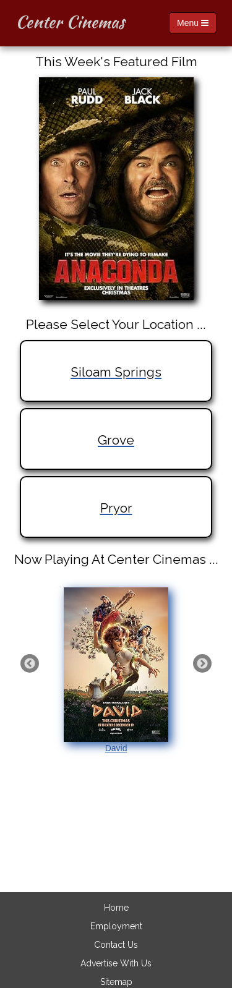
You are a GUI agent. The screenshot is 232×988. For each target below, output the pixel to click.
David (116, 670)
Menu (192, 23)
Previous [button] (29, 663)
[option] (116, 670)
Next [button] (202, 663)
